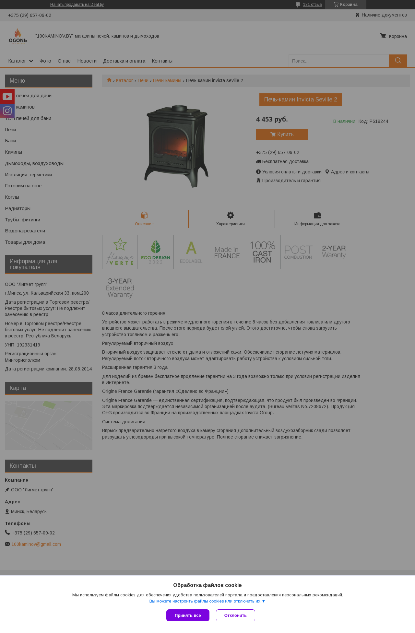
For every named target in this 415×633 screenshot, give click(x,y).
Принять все (188, 615)
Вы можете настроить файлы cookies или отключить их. (205, 601)
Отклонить (235, 615)
